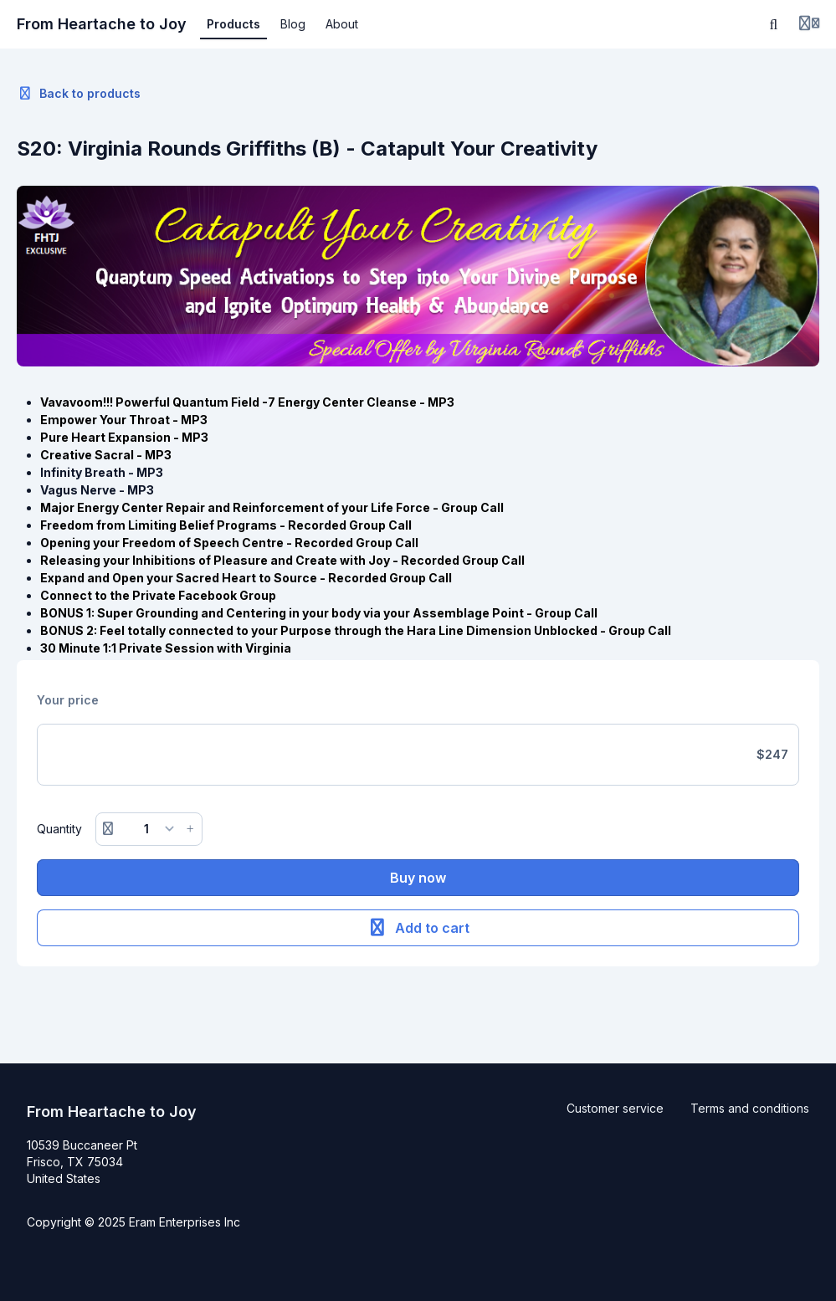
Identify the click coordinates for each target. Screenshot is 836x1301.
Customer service (615, 1108)
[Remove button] (108, 829)
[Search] (774, 24)
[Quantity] (149, 829)
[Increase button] (190, 829)
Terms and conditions (749, 1108)
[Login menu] (809, 24)
